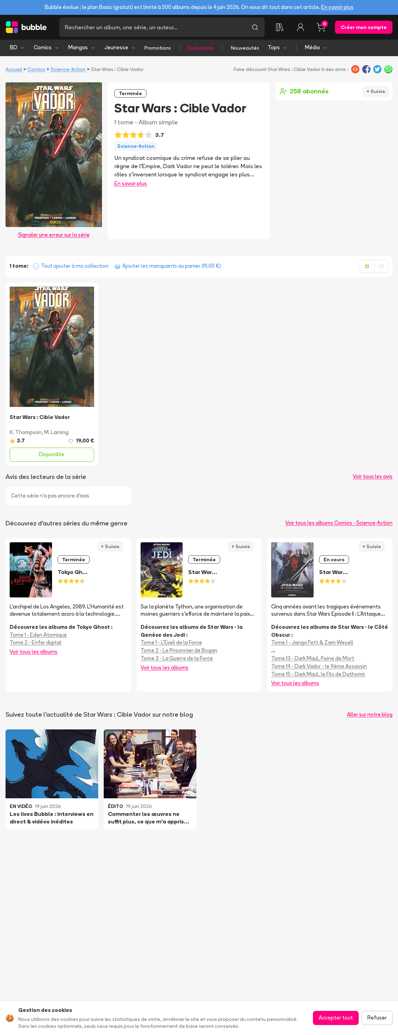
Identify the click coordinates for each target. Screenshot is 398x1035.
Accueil (14, 69)
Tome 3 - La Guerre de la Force (177, 658)
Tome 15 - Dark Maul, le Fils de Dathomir (318, 674)
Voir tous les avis (372, 476)
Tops (277, 47)
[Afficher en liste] (381, 266)
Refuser (377, 1017)
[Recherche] (152, 27)
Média (316, 47)
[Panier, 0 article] (321, 27)
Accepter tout (336, 1017)
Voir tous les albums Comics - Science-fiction (338, 523)
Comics (46, 47)
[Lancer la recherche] (255, 27)
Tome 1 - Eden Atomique (38, 635)
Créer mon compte (364, 27)
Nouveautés (245, 48)
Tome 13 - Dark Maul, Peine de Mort (312, 658)
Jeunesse (120, 47)
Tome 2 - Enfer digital (35, 642)
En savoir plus (337, 7)
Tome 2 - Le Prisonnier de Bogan (179, 650)
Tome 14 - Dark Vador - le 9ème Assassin (319, 666)
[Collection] (280, 27)
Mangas (81, 47)
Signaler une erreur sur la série (54, 235)
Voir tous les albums (34, 651)
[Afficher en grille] (367, 266)
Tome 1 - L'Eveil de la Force (171, 642)
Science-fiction (68, 69)
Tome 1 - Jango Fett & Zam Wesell (312, 642)
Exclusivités (201, 48)
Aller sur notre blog (369, 714)
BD (17, 47)
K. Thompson (26, 432)
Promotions (157, 48)
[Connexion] (300, 27)
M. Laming (56, 432)
